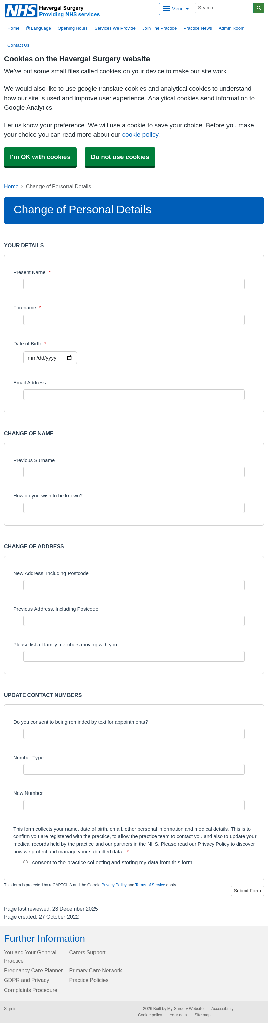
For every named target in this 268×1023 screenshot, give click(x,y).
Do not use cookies (120, 157)
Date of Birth (29, 343)
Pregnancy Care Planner (33, 970)
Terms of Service (150, 885)
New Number (28, 793)
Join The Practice (159, 28)
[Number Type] (134, 769)
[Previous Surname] (134, 472)
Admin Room (231, 28)
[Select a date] (50, 357)
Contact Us (18, 45)
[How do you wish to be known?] (134, 508)
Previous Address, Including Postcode (55, 608)
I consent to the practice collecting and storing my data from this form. (108, 862)
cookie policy (140, 134)
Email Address (29, 382)
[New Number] (134, 805)
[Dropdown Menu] (175, 9)
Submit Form (247, 890)
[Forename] (134, 320)
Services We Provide (115, 28)
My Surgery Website (185, 1009)
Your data (178, 1015)
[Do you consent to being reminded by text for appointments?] (134, 734)
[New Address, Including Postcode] (134, 585)
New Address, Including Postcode (51, 573)
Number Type (28, 757)
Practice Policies (89, 980)
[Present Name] (134, 284)
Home (11, 186)
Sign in (10, 1009)
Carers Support (87, 952)
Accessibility (222, 1009)
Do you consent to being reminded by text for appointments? (80, 721)
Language (38, 28)
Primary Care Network (95, 970)
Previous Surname (34, 460)
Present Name (32, 272)
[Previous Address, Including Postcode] (134, 621)
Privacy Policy (113, 885)
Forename (27, 307)
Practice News (197, 28)
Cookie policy (150, 1015)
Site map (203, 1015)
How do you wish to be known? (48, 495)
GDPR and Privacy (26, 980)
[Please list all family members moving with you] (134, 656)
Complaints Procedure (30, 990)
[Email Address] (134, 394)
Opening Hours (73, 28)
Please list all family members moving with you (65, 644)
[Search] (224, 8)
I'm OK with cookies (40, 157)
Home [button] (13, 28)
